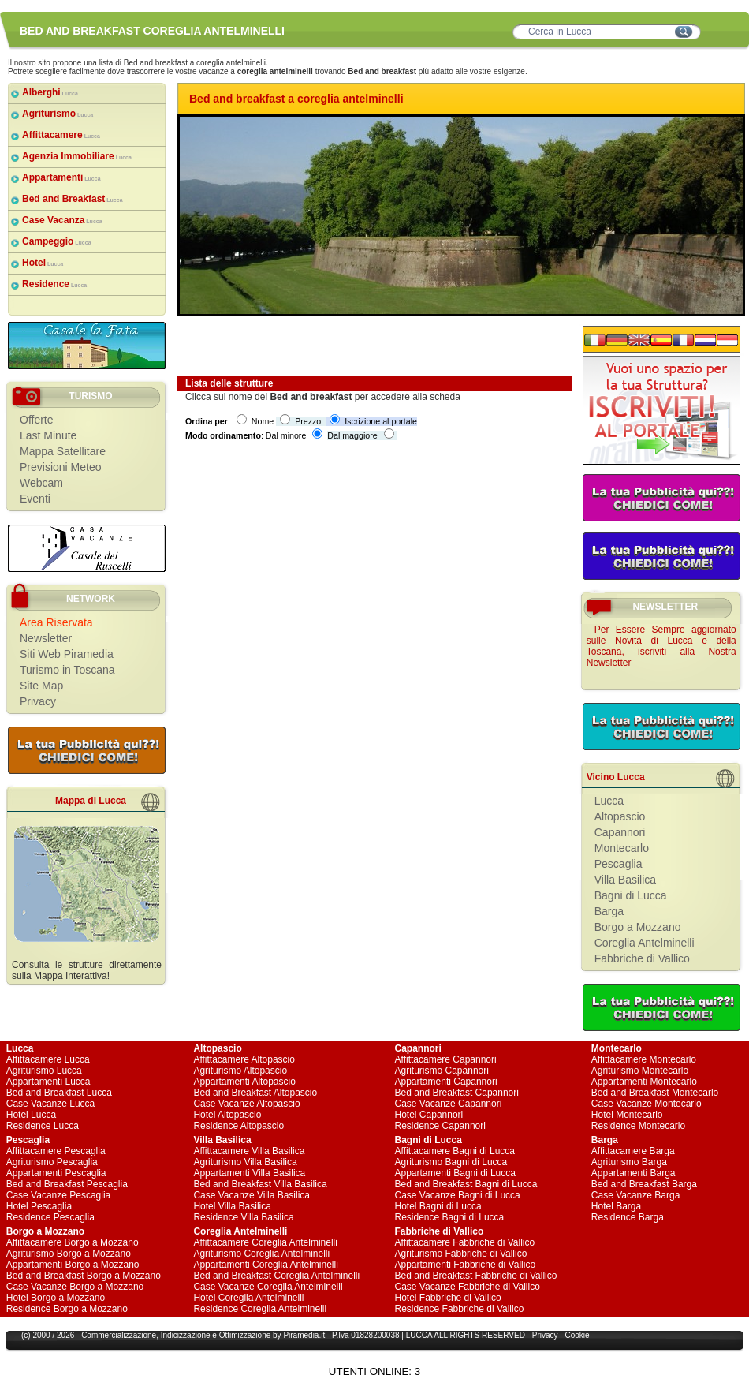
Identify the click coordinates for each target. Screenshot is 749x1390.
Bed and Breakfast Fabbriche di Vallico (476, 1275)
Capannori (620, 832)
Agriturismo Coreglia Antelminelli (261, 1253)
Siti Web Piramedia (67, 654)
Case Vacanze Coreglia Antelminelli (267, 1286)
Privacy (38, 701)
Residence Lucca (42, 1125)
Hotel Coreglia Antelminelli (248, 1297)
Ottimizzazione (245, 1335)
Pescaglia (618, 864)
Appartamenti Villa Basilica (249, 1173)
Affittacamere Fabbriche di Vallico (465, 1242)
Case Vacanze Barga (635, 1195)
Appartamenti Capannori (446, 1081)
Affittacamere (61, 134)
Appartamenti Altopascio (244, 1081)
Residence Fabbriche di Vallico (459, 1308)
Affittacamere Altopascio (244, 1059)
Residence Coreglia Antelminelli (259, 1308)
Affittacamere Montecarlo (643, 1059)
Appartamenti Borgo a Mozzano (73, 1264)
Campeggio (56, 241)
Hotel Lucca (31, 1114)
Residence (54, 284)
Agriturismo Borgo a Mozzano (68, 1253)
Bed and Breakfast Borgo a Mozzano (83, 1275)
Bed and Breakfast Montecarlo (654, 1092)
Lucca (609, 800)
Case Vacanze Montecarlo (646, 1103)
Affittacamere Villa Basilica (248, 1150)
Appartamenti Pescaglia (56, 1173)
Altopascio (620, 816)
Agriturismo (57, 113)
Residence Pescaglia (50, 1217)
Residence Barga (627, 1217)
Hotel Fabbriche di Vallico (448, 1297)
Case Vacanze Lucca (50, 1103)
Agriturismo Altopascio (240, 1070)
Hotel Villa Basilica (232, 1206)
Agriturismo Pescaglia (52, 1162)
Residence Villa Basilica (243, 1217)
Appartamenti (61, 177)
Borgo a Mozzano (637, 927)
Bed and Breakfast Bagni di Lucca (466, 1184)
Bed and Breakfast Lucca (59, 1092)
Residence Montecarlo (638, 1125)
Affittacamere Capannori (446, 1059)
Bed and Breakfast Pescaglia (67, 1184)
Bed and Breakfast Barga (644, 1184)
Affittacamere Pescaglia (56, 1150)
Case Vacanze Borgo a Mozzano (75, 1286)
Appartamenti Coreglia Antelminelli (265, 1264)
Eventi (35, 498)
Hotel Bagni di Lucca (438, 1206)
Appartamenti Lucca (48, 1081)
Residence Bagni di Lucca (450, 1217)
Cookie (577, 1335)
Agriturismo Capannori (442, 1070)
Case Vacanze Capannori (448, 1103)
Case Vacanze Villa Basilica (251, 1195)
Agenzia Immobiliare (77, 156)
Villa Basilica (625, 879)
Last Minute (48, 435)
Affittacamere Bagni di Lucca (455, 1150)
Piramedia (301, 1335)
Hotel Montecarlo (627, 1114)
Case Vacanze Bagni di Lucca (457, 1195)
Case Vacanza (62, 220)
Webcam (41, 482)
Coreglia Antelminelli (644, 942)
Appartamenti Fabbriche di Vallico (465, 1264)
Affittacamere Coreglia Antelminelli (265, 1242)
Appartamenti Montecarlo (644, 1081)
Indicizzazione (186, 1335)
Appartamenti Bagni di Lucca (455, 1173)
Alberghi (50, 92)
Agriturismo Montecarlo (639, 1070)
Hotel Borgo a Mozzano (55, 1297)
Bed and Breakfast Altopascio (255, 1092)
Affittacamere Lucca (48, 1059)
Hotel (42, 262)
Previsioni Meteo (61, 467)
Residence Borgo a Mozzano (67, 1308)
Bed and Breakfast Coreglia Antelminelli (276, 1275)
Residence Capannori (440, 1125)
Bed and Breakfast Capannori (457, 1092)
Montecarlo (621, 848)
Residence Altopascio (238, 1125)
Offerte (37, 419)
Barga (609, 911)
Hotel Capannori (429, 1114)
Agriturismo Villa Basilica (244, 1162)
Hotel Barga (616, 1206)
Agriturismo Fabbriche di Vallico (461, 1253)
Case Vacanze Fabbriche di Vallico (467, 1286)
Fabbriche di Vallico (642, 958)
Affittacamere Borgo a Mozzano (72, 1242)
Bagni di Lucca (630, 895)
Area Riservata (56, 622)
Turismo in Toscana (67, 669)
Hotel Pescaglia (39, 1206)
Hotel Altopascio (227, 1114)
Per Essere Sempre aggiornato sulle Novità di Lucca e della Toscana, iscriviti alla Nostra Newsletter (661, 646)
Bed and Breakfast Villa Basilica (259, 1184)
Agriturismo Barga (629, 1162)
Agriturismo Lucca (44, 1070)
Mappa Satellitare (63, 451)
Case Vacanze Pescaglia (58, 1195)
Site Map (41, 685)
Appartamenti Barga (633, 1173)
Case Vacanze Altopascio (246, 1103)
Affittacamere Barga (633, 1150)
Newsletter (46, 638)
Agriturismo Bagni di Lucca (451, 1162)
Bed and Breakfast (72, 198)
